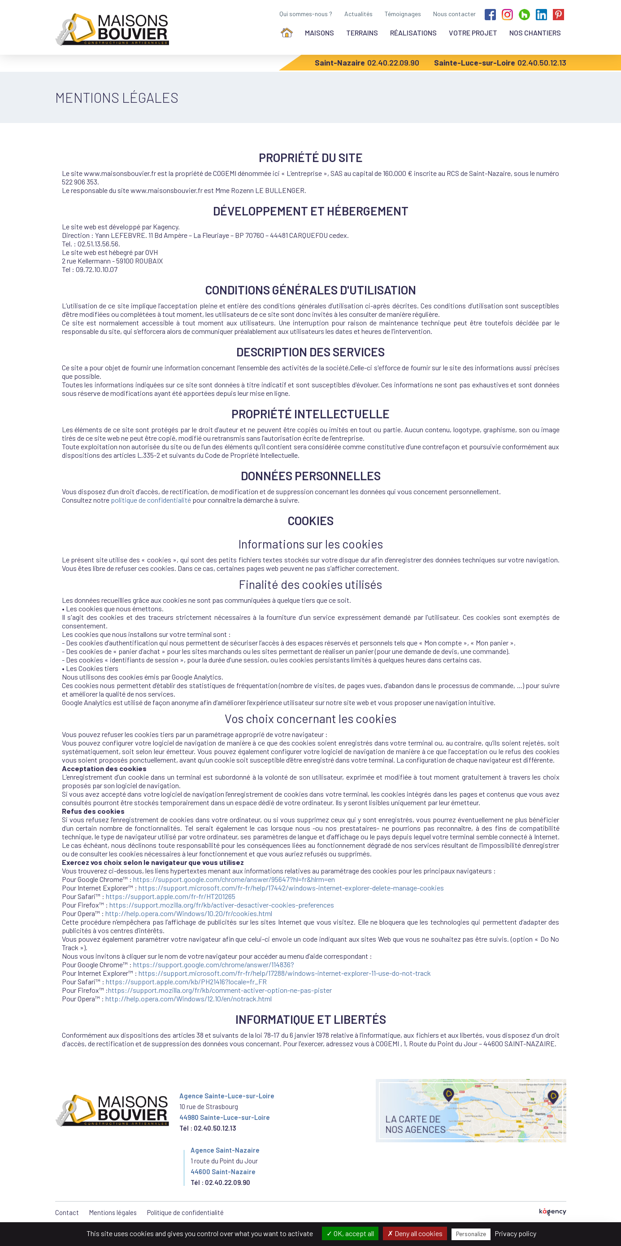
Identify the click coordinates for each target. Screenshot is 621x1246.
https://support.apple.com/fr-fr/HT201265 (170, 896)
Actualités (358, 14)
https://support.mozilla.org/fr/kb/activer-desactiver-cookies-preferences (221, 904)
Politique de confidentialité (185, 1212)
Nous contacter (454, 14)
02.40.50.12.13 (541, 62)
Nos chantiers (535, 32)
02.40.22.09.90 (393, 62)
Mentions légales (113, 1212)
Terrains (362, 32)
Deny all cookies (415, 1233)
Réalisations (413, 32)
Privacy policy (515, 1233)
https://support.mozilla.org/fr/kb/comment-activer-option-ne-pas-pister (220, 990)
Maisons (319, 32)
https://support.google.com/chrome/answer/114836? (213, 964)
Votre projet (473, 32)
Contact (67, 1212)
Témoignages (403, 14)
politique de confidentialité (151, 500)
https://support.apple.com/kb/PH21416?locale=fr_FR (186, 981)
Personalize (471, 1233)
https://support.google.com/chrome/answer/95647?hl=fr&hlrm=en (234, 879)
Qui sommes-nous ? (305, 14)
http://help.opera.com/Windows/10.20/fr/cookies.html (188, 913)
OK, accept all (350, 1233)
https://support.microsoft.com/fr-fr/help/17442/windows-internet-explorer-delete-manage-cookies (291, 887)
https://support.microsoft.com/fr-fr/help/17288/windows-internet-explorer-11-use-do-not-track (285, 973)
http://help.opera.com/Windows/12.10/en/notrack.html (188, 998)
